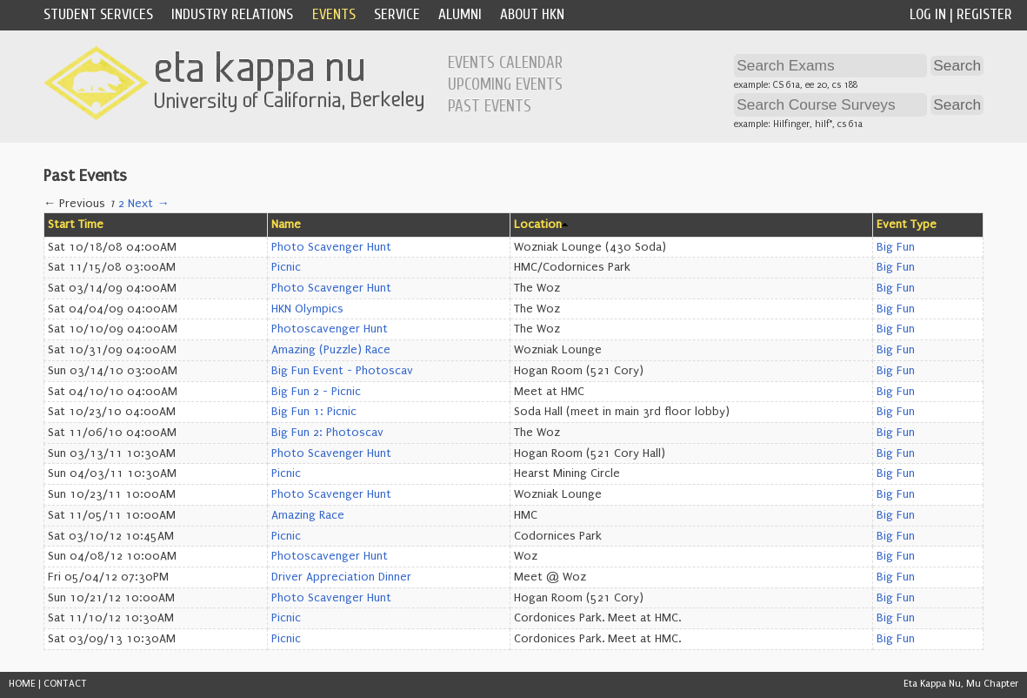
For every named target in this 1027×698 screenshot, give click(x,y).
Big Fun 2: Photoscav (327, 433)
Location (538, 225)
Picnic (286, 267)
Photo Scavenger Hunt (331, 247)
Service (397, 14)
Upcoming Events (505, 84)
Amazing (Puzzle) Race (330, 350)
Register (984, 14)
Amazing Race (307, 515)
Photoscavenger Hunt (329, 329)
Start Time (75, 225)
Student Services (98, 14)
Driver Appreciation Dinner (341, 577)
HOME (22, 683)
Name (286, 225)
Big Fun (896, 247)
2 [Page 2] (121, 204)
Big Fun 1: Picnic (314, 412)
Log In (928, 14)
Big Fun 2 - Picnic (316, 392)
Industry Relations (232, 14)
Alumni (460, 14)
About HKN (532, 14)
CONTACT (65, 683)
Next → (148, 204)
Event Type (907, 225)
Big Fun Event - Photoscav (342, 371)
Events (334, 14)
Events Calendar (505, 62)
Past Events (489, 106)
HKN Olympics (307, 309)
